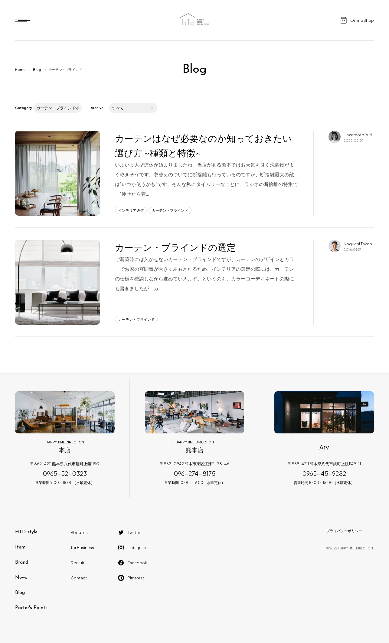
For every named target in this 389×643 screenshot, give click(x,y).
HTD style (26, 532)
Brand (21, 562)
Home (20, 69)
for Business (82, 547)
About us (79, 532)
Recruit (77, 562)
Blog (37, 69)
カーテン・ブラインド (170, 210)
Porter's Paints (31, 607)
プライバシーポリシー (344, 531)
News (21, 577)
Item (20, 547)
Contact (79, 577)
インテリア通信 (131, 210)
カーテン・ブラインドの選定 (175, 247)
